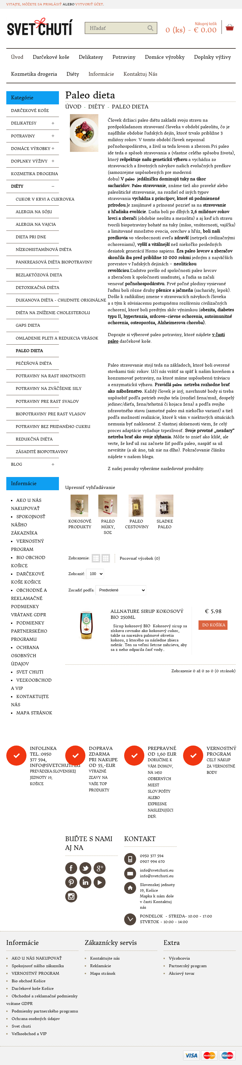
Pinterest (71, 882)
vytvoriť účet (89, 4)
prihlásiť (52, 4)
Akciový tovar (182, 973)
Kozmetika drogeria (34, 74)
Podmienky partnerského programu (29, 631)
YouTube (100, 882)
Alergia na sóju (34, 211)
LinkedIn (85, 882)
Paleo (136, 185)
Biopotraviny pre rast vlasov (37, 414)
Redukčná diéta (34, 439)
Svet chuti (29, 672)
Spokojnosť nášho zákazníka (38, 965)
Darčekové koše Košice (33, 988)
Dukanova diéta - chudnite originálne (37, 300)
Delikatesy (91, 57)
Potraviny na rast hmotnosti (37, 376)
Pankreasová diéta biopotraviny (37, 262)
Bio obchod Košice (28, 981)
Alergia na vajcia (36, 224)
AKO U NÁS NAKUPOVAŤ (37, 958)
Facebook (71, 868)
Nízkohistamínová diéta (37, 249)
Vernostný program (221, 751)
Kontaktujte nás (105, 958)
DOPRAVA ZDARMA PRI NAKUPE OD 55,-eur (103, 757)
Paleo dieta (29, 350)
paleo (130, 179)
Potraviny (123, 57)
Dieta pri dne (31, 237)
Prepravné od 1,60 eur (162, 751)
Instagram (71, 896)
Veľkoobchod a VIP (29, 1033)
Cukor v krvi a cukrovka (37, 199)
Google (100, 868)
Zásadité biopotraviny (37, 451)
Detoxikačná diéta (37, 287)
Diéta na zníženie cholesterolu (37, 312)
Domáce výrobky (165, 57)
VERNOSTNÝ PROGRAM (35, 973)
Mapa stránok (34, 713)
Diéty (72, 74)
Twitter (85, 868)
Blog (16, 464)
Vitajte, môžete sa (24, 4)
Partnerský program (188, 965)
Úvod (17, 57)
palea (177, 384)
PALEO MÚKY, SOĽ (108, 527)
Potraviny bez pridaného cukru (37, 426)
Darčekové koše (51, 57)
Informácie (101, 74)
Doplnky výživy (212, 57)
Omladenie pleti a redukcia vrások (37, 338)
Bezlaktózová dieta (37, 275)
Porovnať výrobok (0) (140, 558)
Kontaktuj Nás (140, 74)
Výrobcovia (179, 958)
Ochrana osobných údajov (25, 656)
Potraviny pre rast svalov (37, 401)
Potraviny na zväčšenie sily (37, 388)
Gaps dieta (28, 325)
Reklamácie (100, 965)
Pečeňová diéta (34, 363)
